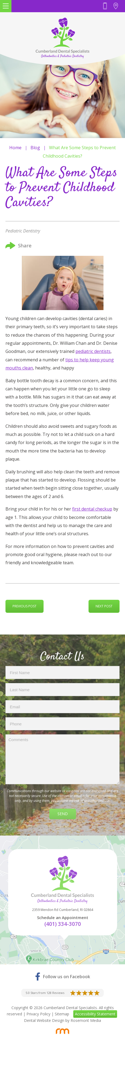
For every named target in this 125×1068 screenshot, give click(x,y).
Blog (35, 148)
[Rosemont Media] (62, 1031)
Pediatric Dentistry (22, 231)
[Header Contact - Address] (117, 6)
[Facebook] (62, 977)
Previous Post (24, 606)
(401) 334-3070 (62, 923)
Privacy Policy (38, 1013)
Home (15, 148)
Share (18, 245)
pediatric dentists (93, 351)
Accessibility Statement (95, 1013)
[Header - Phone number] (106, 6)
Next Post (104, 606)
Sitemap (62, 1013)
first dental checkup (92, 509)
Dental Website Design (44, 1020)
